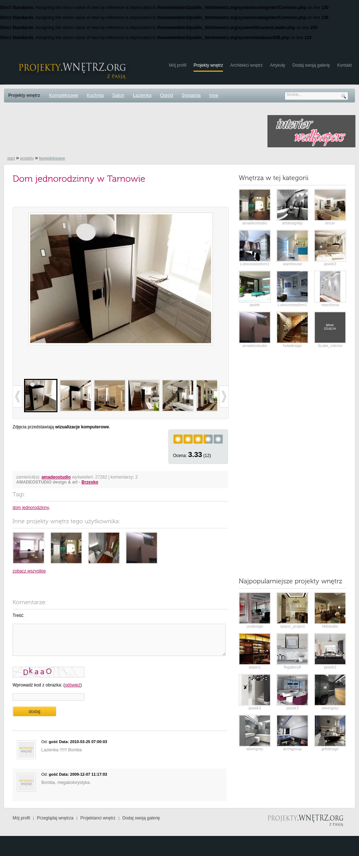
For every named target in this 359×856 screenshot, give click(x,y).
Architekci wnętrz (246, 65)
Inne (213, 95)
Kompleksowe (63, 95)
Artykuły (277, 65)
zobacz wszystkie (29, 571)
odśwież (72, 685)
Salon (118, 95)
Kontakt (344, 65)
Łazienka (142, 95)
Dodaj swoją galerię (311, 65)
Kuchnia (95, 95)
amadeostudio (56, 477)
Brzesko (89, 482)
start (11, 158)
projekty (27, 158)
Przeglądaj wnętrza (55, 818)
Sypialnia (191, 95)
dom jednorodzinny (31, 507)
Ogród (166, 95)
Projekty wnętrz (208, 65)
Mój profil (177, 65)
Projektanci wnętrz (98, 818)
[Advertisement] (134, 131)
